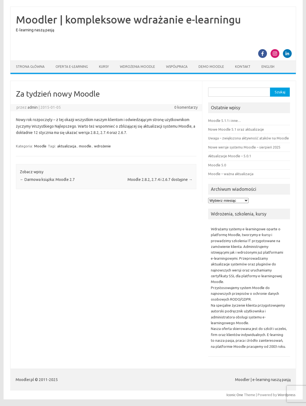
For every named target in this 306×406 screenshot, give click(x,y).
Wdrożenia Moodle (137, 66)
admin (32, 107)
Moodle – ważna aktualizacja (230, 174)
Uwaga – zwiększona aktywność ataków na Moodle (248, 138)
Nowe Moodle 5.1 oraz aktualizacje (236, 129)
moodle (85, 146)
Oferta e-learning (72, 66)
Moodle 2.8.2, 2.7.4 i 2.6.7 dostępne (160, 179)
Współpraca (177, 66)
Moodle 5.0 (217, 165)
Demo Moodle (211, 66)
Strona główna (30, 66)
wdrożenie (102, 146)
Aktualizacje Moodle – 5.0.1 (229, 156)
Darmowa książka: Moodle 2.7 (47, 179)
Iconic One (235, 395)
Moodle (40, 146)
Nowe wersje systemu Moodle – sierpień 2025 (244, 147)
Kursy (104, 66)
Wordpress (287, 395)
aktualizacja (66, 146)
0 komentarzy (186, 107)
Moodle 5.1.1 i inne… (224, 120)
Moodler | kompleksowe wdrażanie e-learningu (128, 19)
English (267, 66)
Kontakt (242, 66)
